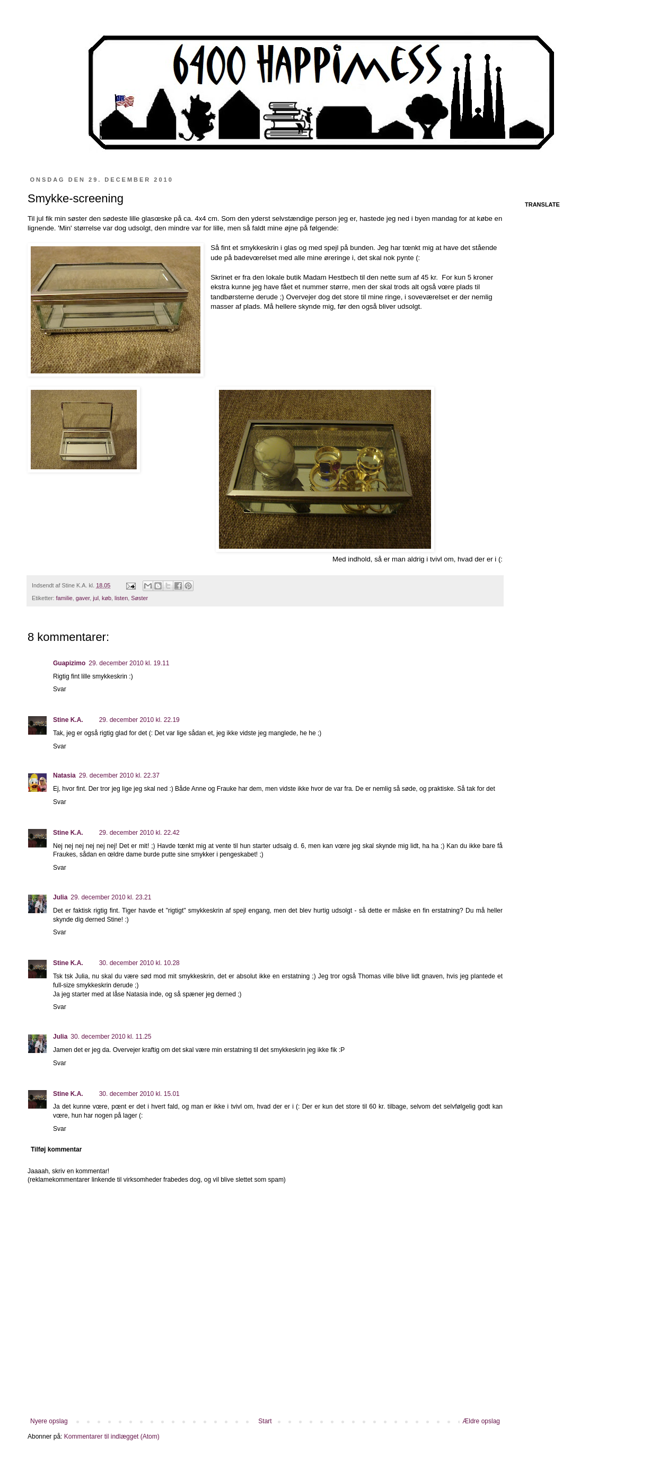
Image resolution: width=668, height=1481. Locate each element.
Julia (60, 897)
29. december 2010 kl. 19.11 (129, 663)
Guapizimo (69, 663)
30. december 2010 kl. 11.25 (111, 1036)
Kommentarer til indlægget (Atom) (112, 1436)
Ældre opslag (481, 1421)
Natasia (64, 775)
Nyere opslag (49, 1421)
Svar (59, 689)
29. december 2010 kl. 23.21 (111, 897)
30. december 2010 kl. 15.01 (139, 1094)
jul (96, 598)
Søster (139, 598)
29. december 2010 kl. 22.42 (139, 832)
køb (106, 598)
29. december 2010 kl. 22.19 (139, 720)
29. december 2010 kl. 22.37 (119, 775)
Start (264, 1421)
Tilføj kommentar (56, 1149)
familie (64, 598)
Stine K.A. (68, 720)
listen (121, 598)
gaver (83, 598)
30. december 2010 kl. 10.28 (139, 963)
